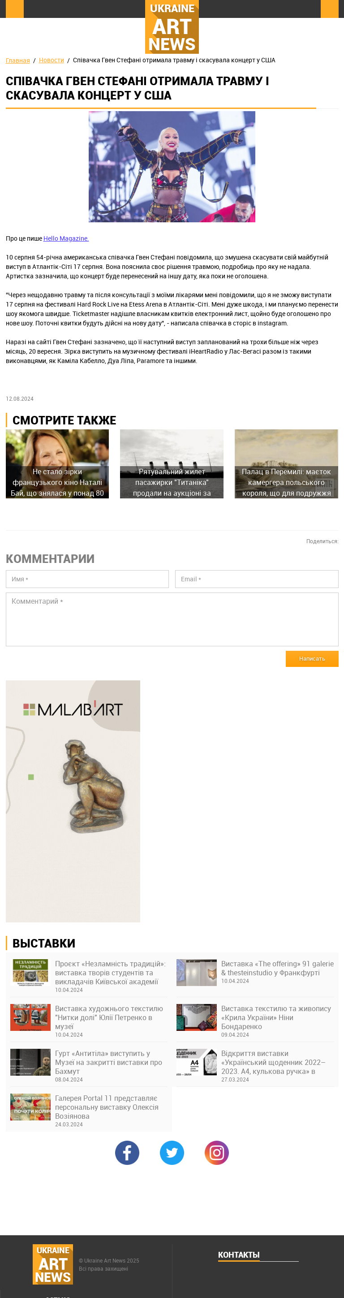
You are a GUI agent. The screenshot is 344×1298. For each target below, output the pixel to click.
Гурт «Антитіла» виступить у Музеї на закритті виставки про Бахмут (108, 1062)
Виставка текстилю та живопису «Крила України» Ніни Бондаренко (276, 1017)
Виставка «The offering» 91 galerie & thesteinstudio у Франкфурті (277, 968)
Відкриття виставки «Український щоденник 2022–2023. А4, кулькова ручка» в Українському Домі (273, 1062)
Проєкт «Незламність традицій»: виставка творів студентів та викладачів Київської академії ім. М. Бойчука (110, 972)
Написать (312, 658)
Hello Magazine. (66, 238)
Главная (18, 60)
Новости (51, 60)
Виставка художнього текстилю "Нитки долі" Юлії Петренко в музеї (109, 1017)
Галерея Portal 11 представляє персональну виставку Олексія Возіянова (107, 1107)
